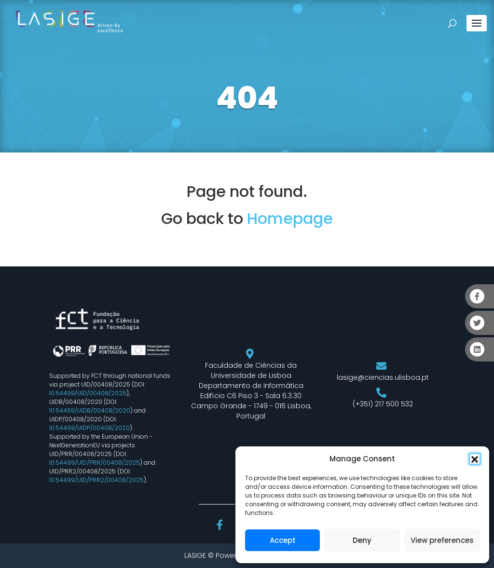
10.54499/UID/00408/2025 (87, 393)
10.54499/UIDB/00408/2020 (89, 410)
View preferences (442, 540)
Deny (362, 540)
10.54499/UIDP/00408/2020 (89, 428)
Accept (283, 540)
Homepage (290, 218)
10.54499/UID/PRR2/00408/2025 (96, 480)
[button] (475, 459)
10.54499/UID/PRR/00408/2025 (94, 462)
